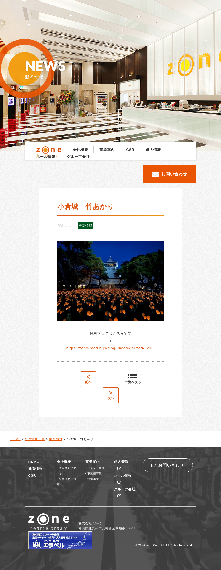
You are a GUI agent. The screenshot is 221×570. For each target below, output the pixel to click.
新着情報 (35, 468)
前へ (88, 379)
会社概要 (80, 150)
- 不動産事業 (93, 473)
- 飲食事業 (92, 479)
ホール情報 (46, 157)
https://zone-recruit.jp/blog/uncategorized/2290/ (110, 348)
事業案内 (107, 150)
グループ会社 (78, 157)
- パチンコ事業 (95, 468)
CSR (130, 150)
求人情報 (153, 150)
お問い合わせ (169, 174)
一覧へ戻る (133, 379)
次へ (110, 395)
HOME (33, 462)
